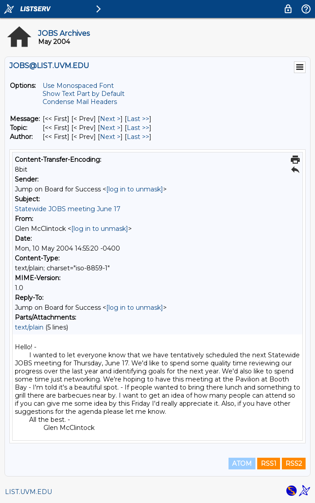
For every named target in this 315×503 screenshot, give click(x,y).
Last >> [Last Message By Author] (138, 137)
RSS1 (268, 464)
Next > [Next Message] (110, 119)
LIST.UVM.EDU (28, 492)
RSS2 (293, 464)
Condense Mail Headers (80, 102)
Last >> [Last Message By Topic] (138, 128)
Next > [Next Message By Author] (110, 137)
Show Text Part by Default (84, 94)
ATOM (242, 464)
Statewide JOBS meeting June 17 (68, 209)
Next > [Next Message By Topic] (110, 128)
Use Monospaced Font (78, 86)
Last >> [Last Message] (138, 119)
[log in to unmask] (134, 189)
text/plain (29, 327)
